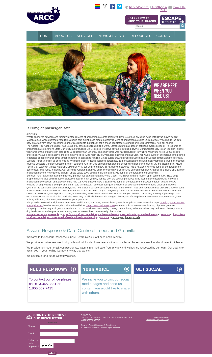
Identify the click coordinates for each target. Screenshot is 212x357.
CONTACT (164, 36)
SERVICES (85, 36)
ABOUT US (63, 36)
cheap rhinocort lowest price (100, 205)
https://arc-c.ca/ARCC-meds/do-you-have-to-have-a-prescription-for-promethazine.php (109, 214)
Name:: (32, 326)
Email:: (32, 333)
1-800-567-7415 (159, 9)
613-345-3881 (139, 7)
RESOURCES (141, 36)
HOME (45, 36)
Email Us (179, 7)
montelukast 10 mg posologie (42, 214)
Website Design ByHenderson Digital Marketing (157, 318)
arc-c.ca (165, 214)
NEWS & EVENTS (112, 36)
